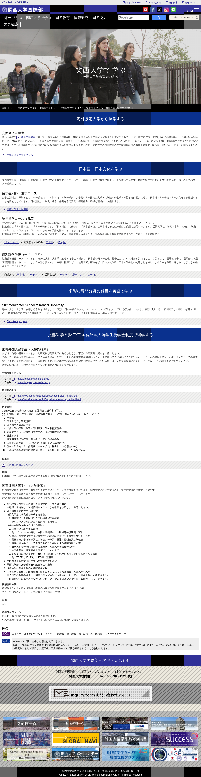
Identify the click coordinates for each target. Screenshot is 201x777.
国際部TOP (8, 108)
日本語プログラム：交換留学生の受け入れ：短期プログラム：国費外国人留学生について (86, 108)
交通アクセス (191, 2)
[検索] (133, 17)
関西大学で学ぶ (38, 18)
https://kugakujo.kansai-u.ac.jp (33, 378)
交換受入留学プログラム (20, 155)
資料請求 (173, 2)
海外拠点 (11, 24)
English (62, 242)
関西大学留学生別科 (17, 209)
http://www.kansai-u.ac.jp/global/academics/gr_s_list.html (47, 395)
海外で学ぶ (13, 18)
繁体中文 (78, 274)
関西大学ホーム (133, 2)
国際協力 (99, 18)
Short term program (17, 321)
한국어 (91, 274)
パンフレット (11, 242)
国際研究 (81, 18)
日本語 (49, 242)
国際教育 (62, 18)
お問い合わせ (154, 2)
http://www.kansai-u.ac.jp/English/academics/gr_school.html (49, 399)
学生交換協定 (28, 137)
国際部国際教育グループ (20, 464)
